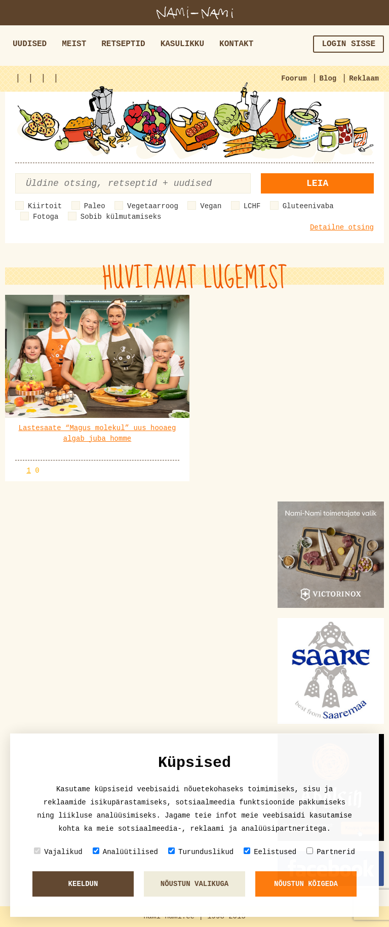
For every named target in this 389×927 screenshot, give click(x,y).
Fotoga (45, 217)
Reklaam (364, 78)
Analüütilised (125, 851)
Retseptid (123, 44)
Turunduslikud (201, 851)
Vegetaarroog (152, 206)
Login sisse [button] (348, 44)
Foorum (293, 78)
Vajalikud (58, 851)
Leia (317, 183)
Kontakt (236, 44)
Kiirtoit (45, 206)
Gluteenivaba (308, 206)
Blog (328, 78)
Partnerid (330, 851)
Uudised (30, 44)
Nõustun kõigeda (306, 884)
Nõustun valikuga (194, 884)
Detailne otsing (342, 227)
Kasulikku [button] (182, 44)
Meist (74, 44)
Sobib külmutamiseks (121, 217)
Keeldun (83, 884)
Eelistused (270, 851)
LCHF (252, 206)
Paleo (94, 206)
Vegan (210, 206)
